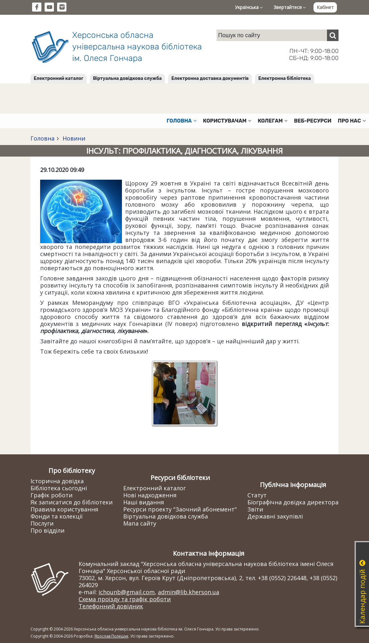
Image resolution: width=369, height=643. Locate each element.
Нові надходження (149, 495)
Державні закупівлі (275, 516)
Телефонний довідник (111, 606)
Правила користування (64, 509)
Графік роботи (51, 495)
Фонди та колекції (56, 516)
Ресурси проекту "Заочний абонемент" (180, 509)
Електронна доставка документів (210, 78)
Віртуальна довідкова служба (127, 78)
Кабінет (325, 7)
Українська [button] (249, 7)
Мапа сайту (139, 523)
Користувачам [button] (227, 121)
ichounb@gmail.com (127, 592)
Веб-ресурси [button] (312, 121)
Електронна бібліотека (284, 78)
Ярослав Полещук (111, 636)
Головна (42, 138)
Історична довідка (57, 481)
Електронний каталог (58, 78)
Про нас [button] (352, 121)
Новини (73, 138)
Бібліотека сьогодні (58, 488)
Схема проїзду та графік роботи (125, 599)
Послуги (42, 523)
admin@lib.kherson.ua (188, 592)
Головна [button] (181, 121)
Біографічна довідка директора (293, 502)
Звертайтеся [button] (290, 7)
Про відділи (47, 530)
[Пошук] (333, 35)
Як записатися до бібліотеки (71, 502)
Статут (257, 495)
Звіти (255, 509)
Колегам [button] (272, 121)
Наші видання (143, 502)
